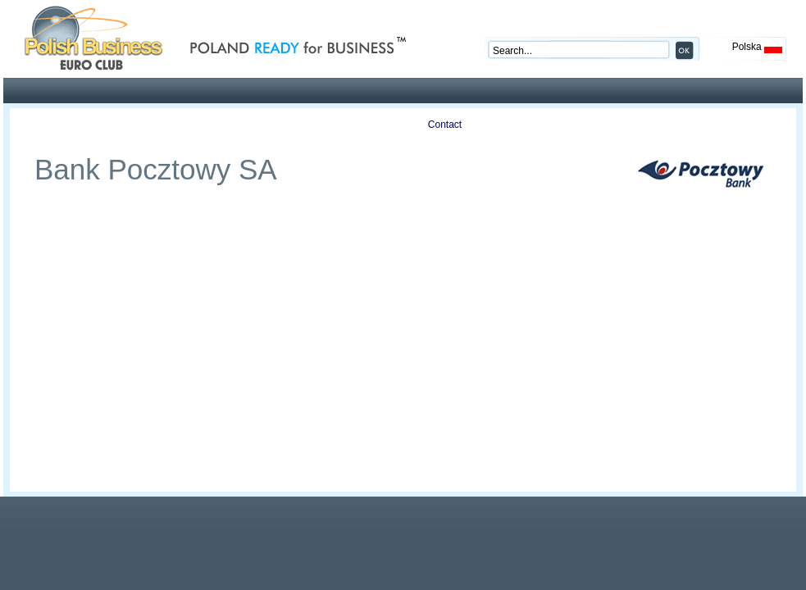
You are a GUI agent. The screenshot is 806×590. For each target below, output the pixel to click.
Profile (67, 124)
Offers (161, 124)
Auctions (350, 124)
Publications (256, 124)
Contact (445, 124)
